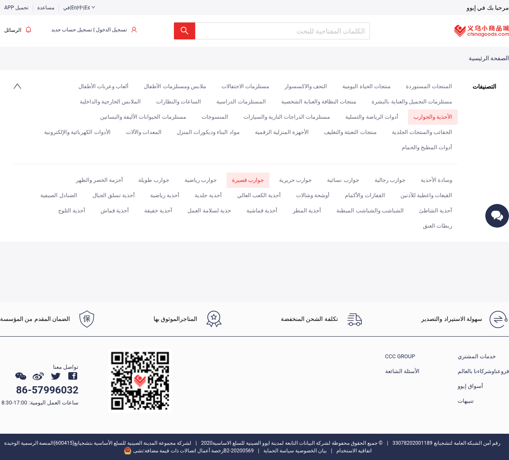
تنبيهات (466, 401)
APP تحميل (16, 8)
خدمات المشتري (477, 356)
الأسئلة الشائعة (402, 371)
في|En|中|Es (79, 8)
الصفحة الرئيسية (489, 58)
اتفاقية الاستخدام (354, 451)
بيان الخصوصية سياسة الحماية (295, 451)
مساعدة (45, 8)
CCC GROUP (400, 356)
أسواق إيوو (470, 386)
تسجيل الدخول (111, 30)
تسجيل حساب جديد (71, 30)
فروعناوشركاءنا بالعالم (483, 371)
